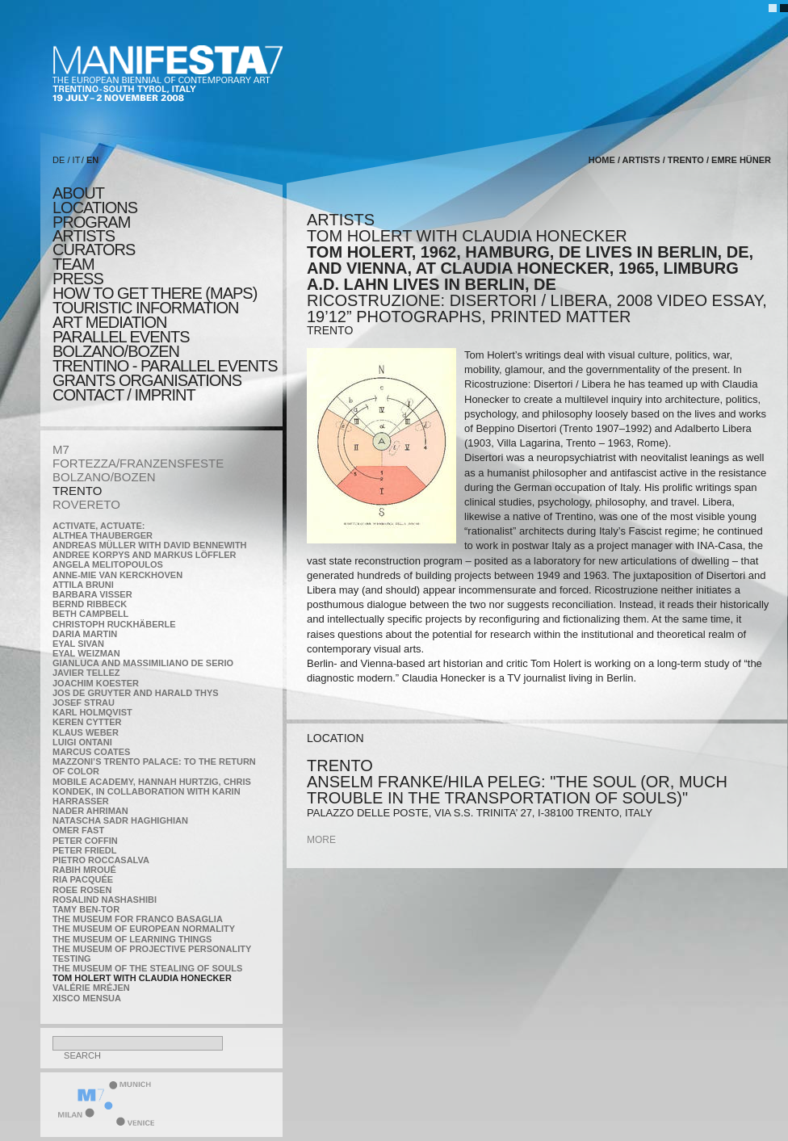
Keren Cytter (87, 722)
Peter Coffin (85, 840)
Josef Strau (83, 702)
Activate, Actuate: (98, 526)
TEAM (73, 264)
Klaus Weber (85, 732)
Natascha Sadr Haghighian (120, 820)
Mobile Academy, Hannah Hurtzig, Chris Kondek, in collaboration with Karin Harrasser (151, 791)
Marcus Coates (91, 752)
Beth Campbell (90, 614)
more (321, 839)
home (602, 160)
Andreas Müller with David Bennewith (149, 545)
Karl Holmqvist (92, 712)
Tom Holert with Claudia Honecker (142, 978)
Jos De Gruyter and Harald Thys (135, 693)
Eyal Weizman (86, 653)
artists (83, 235)
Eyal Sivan (78, 643)
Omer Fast (78, 830)
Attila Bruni (83, 584)
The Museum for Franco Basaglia (137, 919)
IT (77, 160)
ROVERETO (86, 504)
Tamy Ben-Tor (85, 909)
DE (58, 160)
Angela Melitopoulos (107, 564)
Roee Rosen (81, 890)
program (91, 222)
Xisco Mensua (86, 998)
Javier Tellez (86, 672)
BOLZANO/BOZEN (104, 477)
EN (92, 160)
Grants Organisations (146, 380)
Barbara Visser (92, 594)
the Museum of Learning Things (132, 939)
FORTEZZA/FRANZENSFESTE (138, 463)
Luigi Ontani (82, 742)
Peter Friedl (84, 850)
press (77, 278)
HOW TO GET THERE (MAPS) (154, 293)
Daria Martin (84, 634)
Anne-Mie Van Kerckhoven (117, 575)
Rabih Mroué (84, 870)
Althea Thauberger (102, 535)
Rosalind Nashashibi (104, 899)
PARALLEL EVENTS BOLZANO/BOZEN (121, 344)
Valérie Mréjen (91, 987)
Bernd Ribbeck (89, 604)
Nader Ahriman (90, 811)
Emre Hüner (741, 160)
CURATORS (93, 249)
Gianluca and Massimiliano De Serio (142, 663)
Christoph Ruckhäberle (114, 624)
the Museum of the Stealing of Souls (147, 968)
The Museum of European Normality (143, 928)
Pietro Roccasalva (100, 860)
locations (94, 207)
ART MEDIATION (109, 322)
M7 (60, 449)
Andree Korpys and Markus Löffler (144, 555)
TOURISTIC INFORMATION (145, 307)
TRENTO (77, 490)
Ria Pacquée (82, 879)
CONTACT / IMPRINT (123, 395)
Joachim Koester (95, 683)
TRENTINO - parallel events (165, 366)
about (78, 193)
